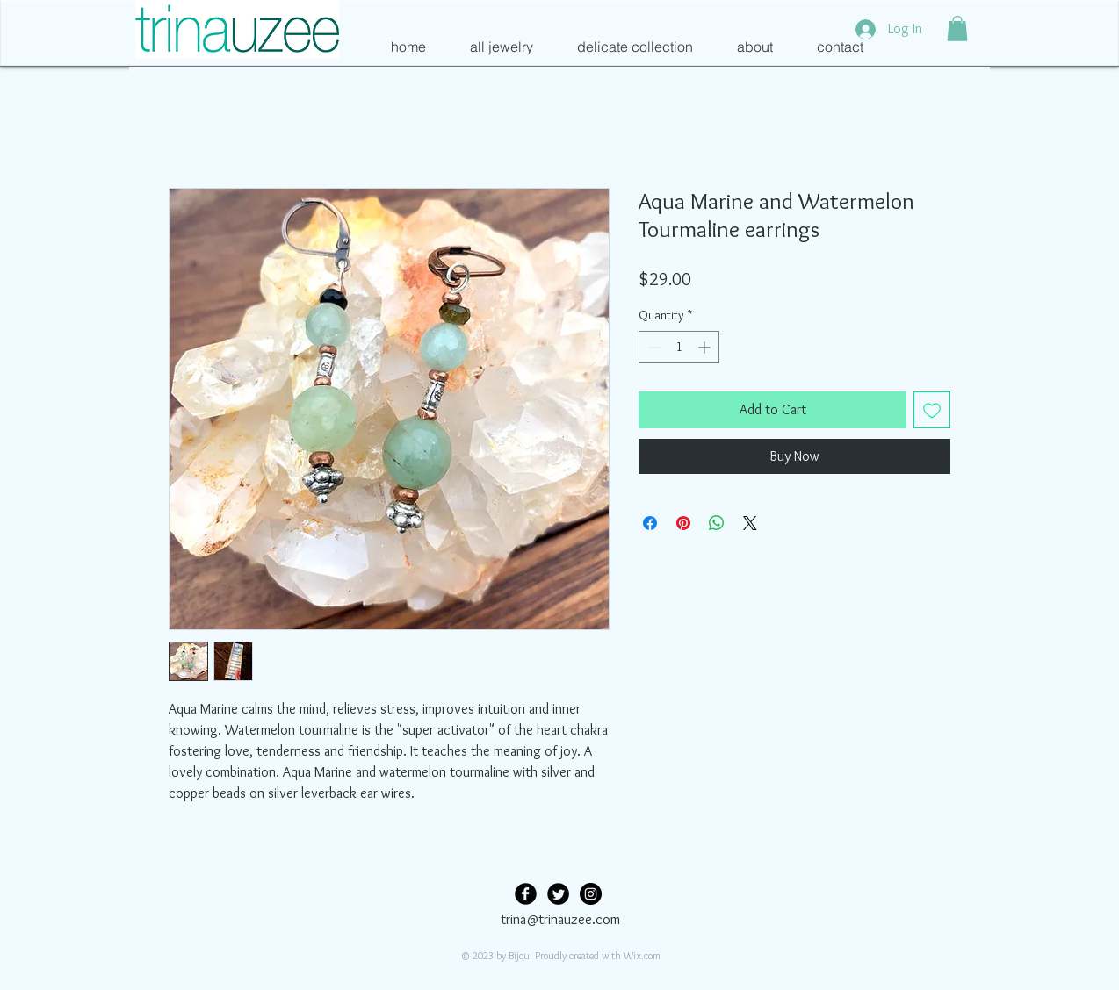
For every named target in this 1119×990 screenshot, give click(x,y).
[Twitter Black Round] (558, 894)
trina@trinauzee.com (560, 919)
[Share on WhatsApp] (716, 523)
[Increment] (706, 347)
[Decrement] (652, 347)
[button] (957, 28)
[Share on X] (750, 523)
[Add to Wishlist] (931, 409)
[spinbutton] (679, 347)
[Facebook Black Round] (526, 894)
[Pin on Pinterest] (683, 523)
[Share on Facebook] (650, 523)
